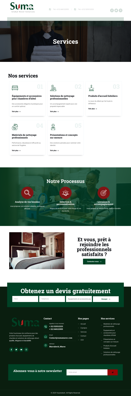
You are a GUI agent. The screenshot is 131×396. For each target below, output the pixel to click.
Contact (54, 21)
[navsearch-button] (119, 20)
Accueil (15, 21)
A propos (42, 21)
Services (28, 20)
